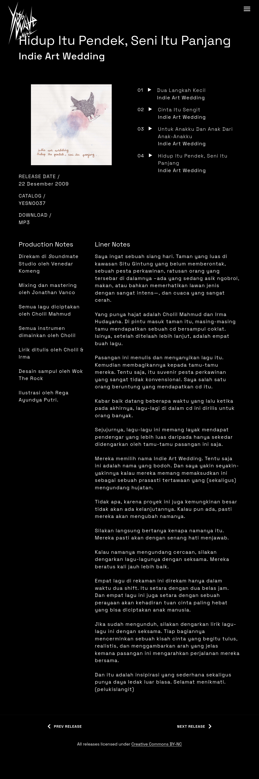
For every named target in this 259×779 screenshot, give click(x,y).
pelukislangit (114, 689)
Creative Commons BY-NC (156, 744)
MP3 (24, 222)
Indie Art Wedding (62, 56)
